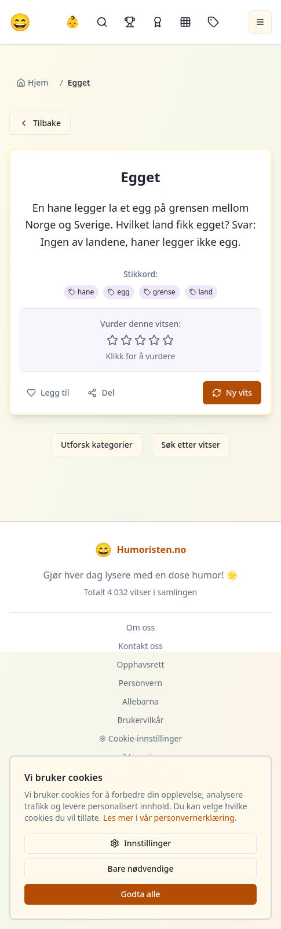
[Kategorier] (185, 22)
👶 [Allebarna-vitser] (72, 22)
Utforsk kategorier (97, 444)
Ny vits (232, 392)
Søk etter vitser (191, 444)
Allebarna (140, 701)
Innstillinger (140, 843)
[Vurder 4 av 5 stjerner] (154, 340)
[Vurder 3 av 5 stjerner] (140, 340)
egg (119, 292)
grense (160, 292)
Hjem (32, 82)
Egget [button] (140, 177)
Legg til (48, 392)
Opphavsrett (141, 664)
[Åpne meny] (260, 22)
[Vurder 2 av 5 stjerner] (126, 340)
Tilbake (40, 122)
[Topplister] (129, 22)
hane (81, 292)
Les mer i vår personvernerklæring (169, 817)
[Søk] (102, 22)
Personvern (140, 682)
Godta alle (140, 894)
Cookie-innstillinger (140, 738)
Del (100, 392)
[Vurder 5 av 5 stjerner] (168, 340)
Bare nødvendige (141, 868)
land (201, 292)
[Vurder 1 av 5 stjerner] (112, 340)
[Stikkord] (213, 22)
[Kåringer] (157, 22)
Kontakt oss (140, 645)
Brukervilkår (140, 719)
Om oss (140, 627)
